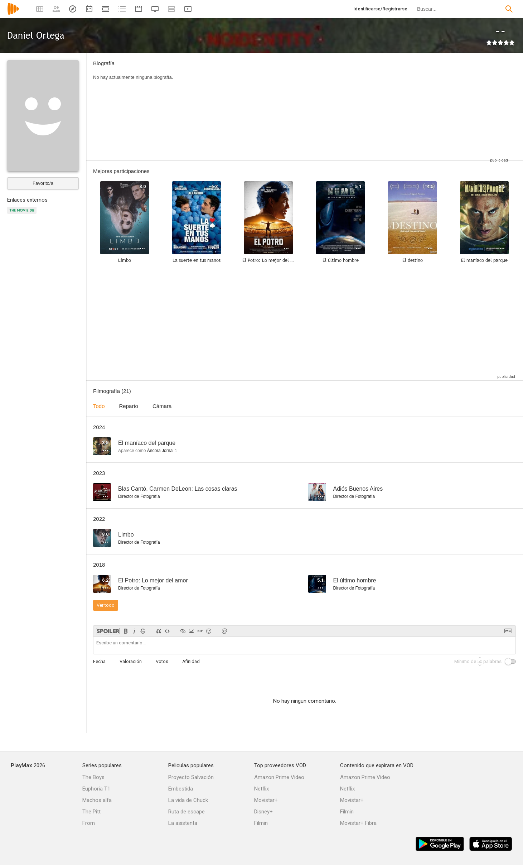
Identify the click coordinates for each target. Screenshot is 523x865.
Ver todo (106, 605)
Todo (99, 406)
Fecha (99, 661)
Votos (162, 661)
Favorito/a (43, 183)
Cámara (161, 406)
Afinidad (191, 661)
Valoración (131, 661)
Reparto (128, 406)
